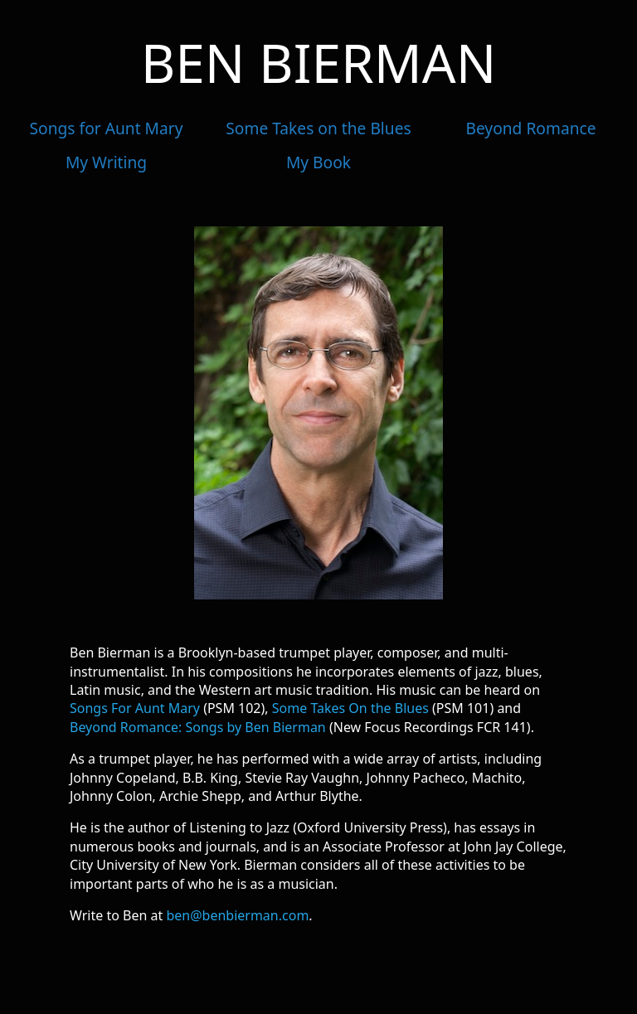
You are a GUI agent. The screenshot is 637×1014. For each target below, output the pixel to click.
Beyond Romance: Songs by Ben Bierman (198, 727)
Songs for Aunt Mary (106, 128)
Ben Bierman (319, 63)
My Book (318, 162)
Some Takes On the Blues (350, 708)
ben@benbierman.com (237, 915)
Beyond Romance (530, 128)
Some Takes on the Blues (318, 128)
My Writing (106, 162)
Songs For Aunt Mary (135, 708)
